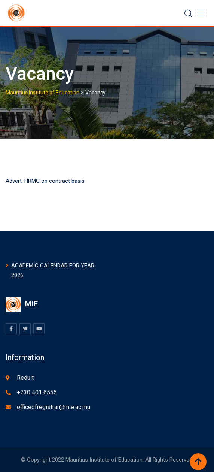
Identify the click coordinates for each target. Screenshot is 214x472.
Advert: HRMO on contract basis (45, 181)
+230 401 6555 (37, 392)
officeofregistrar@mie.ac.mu (53, 407)
